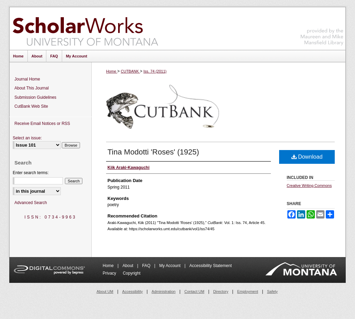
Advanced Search (30, 202)
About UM (104, 291)
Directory (220, 291)
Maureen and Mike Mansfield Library (322, 27)
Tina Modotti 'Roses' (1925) (153, 152)
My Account (170, 265)
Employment (247, 291)
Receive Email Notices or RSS (42, 123)
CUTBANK (130, 71)
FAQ (146, 265)
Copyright (131, 273)
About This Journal (31, 88)
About (129, 265)
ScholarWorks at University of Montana (85, 28)
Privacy (110, 273)
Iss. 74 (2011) (155, 71)
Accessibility (132, 291)
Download (307, 157)
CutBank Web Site (31, 106)
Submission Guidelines (35, 97)
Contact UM (194, 291)
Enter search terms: (31, 172)
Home (111, 71)
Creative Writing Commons (309, 185)
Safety (272, 291)
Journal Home (27, 79)
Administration (164, 291)
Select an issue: (27, 138)
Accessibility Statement (211, 265)
